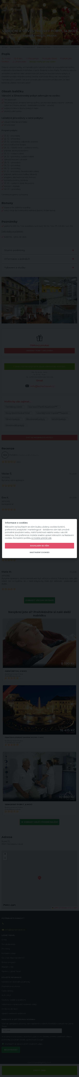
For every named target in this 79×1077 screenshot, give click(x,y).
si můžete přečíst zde (41, 538)
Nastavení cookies (39, 552)
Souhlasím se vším (39, 546)
